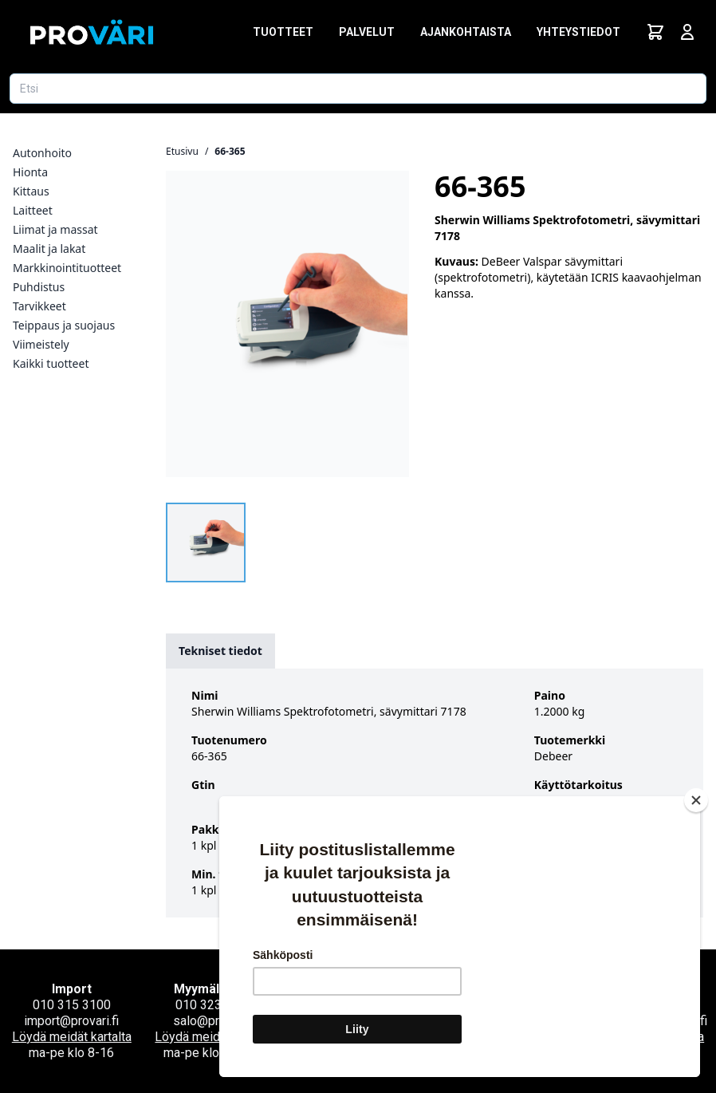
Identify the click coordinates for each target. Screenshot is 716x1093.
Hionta (30, 172)
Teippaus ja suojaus (64, 325)
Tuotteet (283, 32)
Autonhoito (42, 152)
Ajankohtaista (465, 32)
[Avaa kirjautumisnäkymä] (687, 31)
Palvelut (367, 32)
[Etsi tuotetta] (358, 88)
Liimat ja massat (55, 229)
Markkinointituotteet (67, 267)
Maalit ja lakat (49, 248)
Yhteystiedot (578, 32)
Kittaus (31, 191)
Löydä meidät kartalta (72, 1036)
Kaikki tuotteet (51, 363)
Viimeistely (41, 344)
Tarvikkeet (39, 306)
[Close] (696, 800)
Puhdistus (39, 286)
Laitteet (33, 210)
